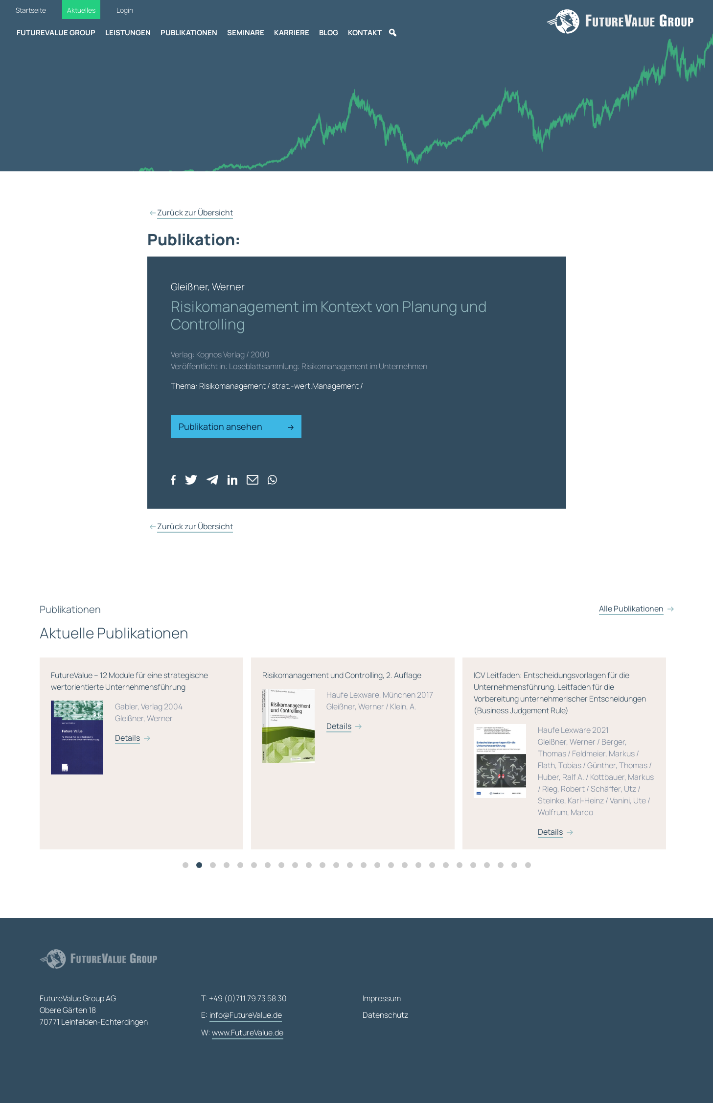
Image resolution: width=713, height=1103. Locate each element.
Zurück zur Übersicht (195, 212)
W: (242, 1033)
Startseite (31, 10)
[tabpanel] (148, 771)
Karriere (291, 32)
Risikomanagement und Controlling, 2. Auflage (356, 739)
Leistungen (128, 32)
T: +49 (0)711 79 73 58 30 (244, 998)
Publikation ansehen (236, 426)
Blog (328, 32)
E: (241, 1015)
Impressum (382, 998)
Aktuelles (81, 10)
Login (124, 10)
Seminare (245, 32)
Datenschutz (385, 1014)
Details (130, 755)
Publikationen (189, 32)
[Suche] (392, 33)
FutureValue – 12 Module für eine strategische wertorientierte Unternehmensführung (145, 745)
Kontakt (365, 32)
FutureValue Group (56, 32)
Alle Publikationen (631, 643)
